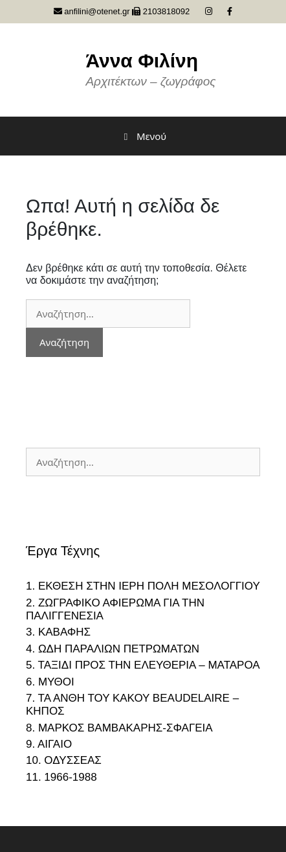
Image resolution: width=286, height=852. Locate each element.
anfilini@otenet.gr (92, 11)
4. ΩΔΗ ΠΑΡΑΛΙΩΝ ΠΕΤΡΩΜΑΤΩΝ (112, 649)
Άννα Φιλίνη (141, 60)
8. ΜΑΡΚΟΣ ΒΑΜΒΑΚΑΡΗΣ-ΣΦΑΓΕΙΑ (119, 728)
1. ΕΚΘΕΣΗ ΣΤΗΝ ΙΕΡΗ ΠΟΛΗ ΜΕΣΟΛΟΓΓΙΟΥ (143, 586)
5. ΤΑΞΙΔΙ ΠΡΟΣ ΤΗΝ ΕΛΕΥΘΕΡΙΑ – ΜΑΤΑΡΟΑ (143, 665)
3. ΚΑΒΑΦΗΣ (58, 632)
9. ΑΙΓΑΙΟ (49, 744)
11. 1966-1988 (61, 777)
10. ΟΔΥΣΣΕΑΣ (64, 760)
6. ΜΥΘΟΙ (50, 682)
